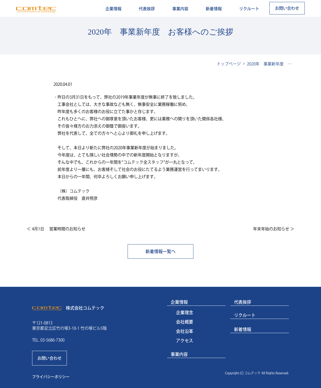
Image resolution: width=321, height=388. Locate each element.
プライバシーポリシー (51, 377)
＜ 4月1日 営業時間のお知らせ (56, 229)
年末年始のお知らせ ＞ (273, 229)
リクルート (249, 9)
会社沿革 (184, 331)
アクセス (184, 340)
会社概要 (184, 322)
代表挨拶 (147, 9)
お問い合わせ (287, 8)
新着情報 (214, 9)
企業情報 (113, 9)
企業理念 (184, 312)
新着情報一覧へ (160, 251)
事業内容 (180, 9)
